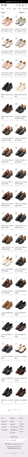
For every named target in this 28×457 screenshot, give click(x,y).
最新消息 (3, 424)
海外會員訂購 (14, 427)
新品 (2, 9)
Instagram (21, 424)
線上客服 (12, 432)
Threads (21, 429)
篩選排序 (22, 12)
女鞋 (14, 9)
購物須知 (12, 424)
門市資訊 (3, 427)
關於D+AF (4, 421)
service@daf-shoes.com (16, 444)
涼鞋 (19, 9)
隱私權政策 (4, 430)
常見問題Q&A (14, 430)
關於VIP (12, 421)
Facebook (21, 426)
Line (20, 421)
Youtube (21, 431)
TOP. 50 (8, 9)
